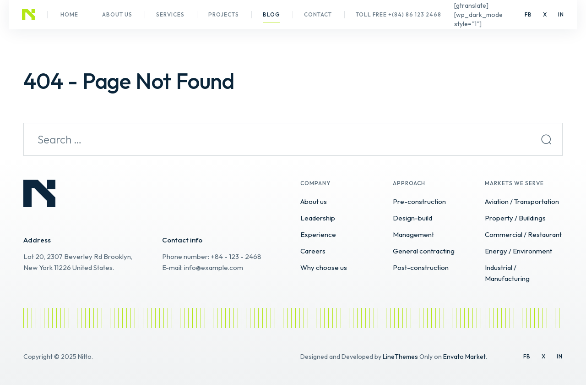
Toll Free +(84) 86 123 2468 (398, 14)
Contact (318, 14)
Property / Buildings (515, 218)
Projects (223, 14)
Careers (313, 251)
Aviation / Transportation (522, 201)
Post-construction (421, 267)
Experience (318, 234)
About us (117, 14)
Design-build (412, 218)
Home (69, 14)
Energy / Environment (518, 251)
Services (170, 14)
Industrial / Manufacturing (507, 273)
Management (413, 234)
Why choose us (323, 267)
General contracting (424, 251)
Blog (271, 14)
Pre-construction (419, 201)
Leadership (317, 218)
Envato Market (464, 356)
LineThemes (400, 356)
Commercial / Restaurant (523, 234)
